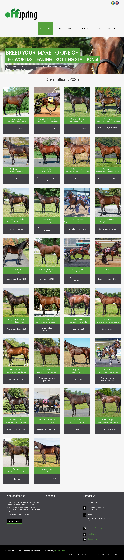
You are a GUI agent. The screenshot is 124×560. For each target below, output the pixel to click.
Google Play (92, 539)
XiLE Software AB (60, 550)
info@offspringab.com (100, 528)
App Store (92, 534)
